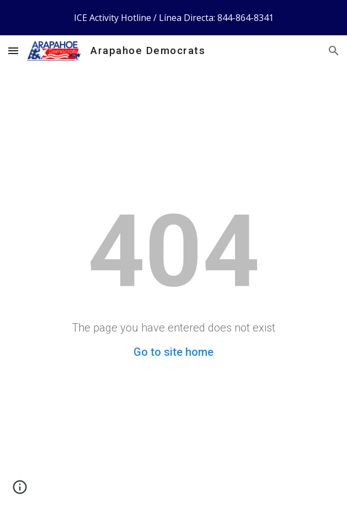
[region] (173, 17)
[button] (13, 50)
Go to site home (173, 352)
